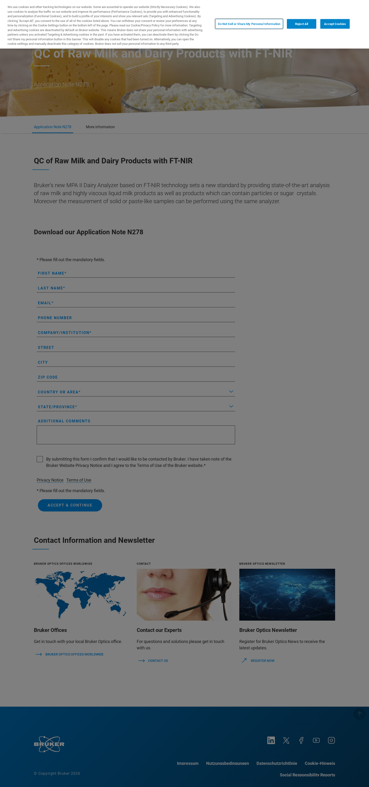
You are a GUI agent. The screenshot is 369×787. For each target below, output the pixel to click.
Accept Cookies (335, 24)
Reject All (301, 24)
